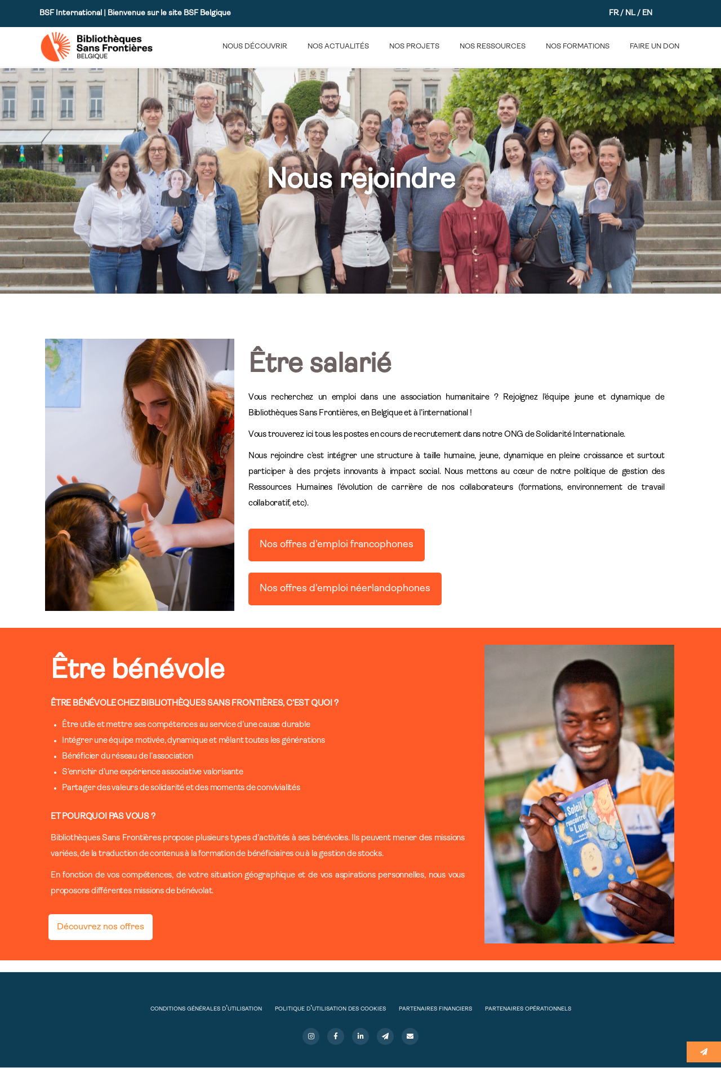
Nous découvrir (254, 46)
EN (647, 13)
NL (630, 13)
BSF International (71, 13)
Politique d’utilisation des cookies (330, 1008)
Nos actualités (338, 46)
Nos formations (577, 46)
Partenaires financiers (435, 1008)
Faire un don (654, 46)
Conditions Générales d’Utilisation (206, 1008)
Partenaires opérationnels (528, 1008)
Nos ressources (493, 46)
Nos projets (414, 46)
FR (613, 13)
